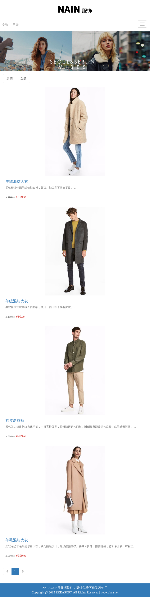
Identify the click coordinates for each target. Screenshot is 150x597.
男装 (16, 25)
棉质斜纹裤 (14, 420)
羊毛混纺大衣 (16, 540)
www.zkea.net (109, 592)
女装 (5, 25)
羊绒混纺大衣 (16, 181)
